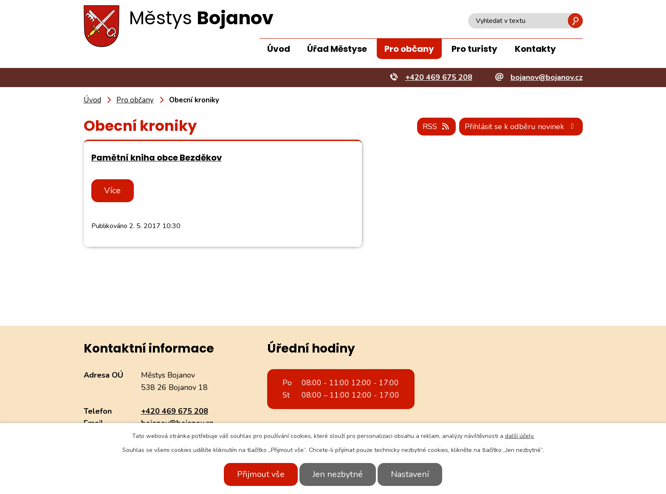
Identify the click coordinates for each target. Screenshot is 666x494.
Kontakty (535, 49)
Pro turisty (474, 49)
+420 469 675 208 (174, 411)
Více (113, 190)
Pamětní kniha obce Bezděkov (156, 158)
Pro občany (409, 49)
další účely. (519, 436)
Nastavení (411, 474)
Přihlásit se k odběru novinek (520, 126)
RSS (436, 126)
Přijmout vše (260, 474)
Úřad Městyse (337, 49)
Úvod (278, 49)
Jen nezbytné (338, 474)
